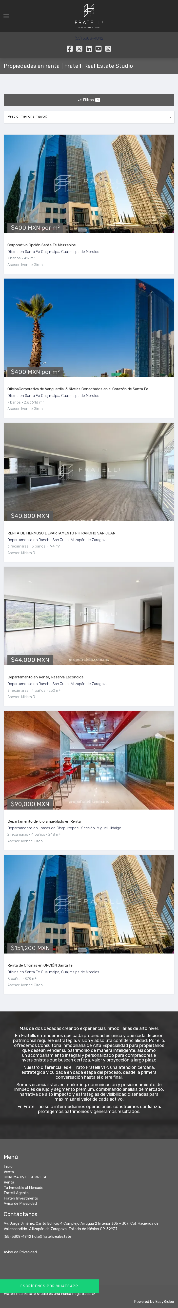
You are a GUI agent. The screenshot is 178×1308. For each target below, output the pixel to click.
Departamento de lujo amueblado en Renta (44, 821)
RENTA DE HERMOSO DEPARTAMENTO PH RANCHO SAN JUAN (61, 533)
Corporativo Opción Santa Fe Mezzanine (41, 245)
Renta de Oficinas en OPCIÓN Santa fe (40, 965)
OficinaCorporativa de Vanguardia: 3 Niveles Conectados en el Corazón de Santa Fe (77, 389)
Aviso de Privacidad (20, 1252)
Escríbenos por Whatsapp (49, 1286)
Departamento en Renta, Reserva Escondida (45, 677)
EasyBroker (164, 1301)
